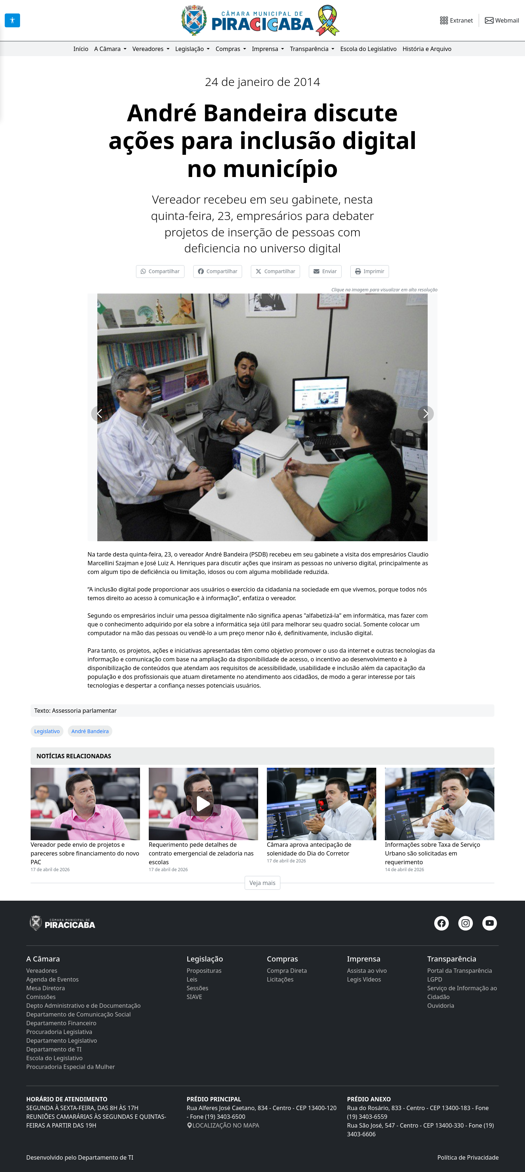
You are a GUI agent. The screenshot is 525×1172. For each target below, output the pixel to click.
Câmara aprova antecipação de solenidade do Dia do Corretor (309, 849)
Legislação (190, 49)
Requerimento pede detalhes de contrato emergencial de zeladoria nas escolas (201, 853)
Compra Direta (287, 971)
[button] (99, 414)
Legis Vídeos (364, 979)
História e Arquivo (426, 49)
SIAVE (194, 997)
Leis (192, 979)
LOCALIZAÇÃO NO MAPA (223, 1125)
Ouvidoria (440, 1006)
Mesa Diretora (45, 988)
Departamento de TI (54, 1049)
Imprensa (266, 49)
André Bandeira (90, 731)
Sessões (198, 988)
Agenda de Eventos (52, 979)
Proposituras (204, 971)
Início (80, 49)
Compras (228, 49)
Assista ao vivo (367, 971)
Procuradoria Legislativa (59, 1032)
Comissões (41, 997)
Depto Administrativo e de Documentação (83, 1006)
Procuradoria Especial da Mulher (70, 1067)
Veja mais (262, 883)
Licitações (280, 979)
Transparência (310, 49)
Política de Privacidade (468, 1157)
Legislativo (47, 731)
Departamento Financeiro (61, 1023)
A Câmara (108, 49)
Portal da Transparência (459, 971)
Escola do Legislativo (368, 49)
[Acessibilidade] (12, 20)
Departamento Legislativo (61, 1041)
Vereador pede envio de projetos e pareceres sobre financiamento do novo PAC (85, 853)
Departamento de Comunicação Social (78, 1014)
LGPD (434, 979)
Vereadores (148, 49)
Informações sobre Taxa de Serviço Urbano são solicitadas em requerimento (432, 853)
